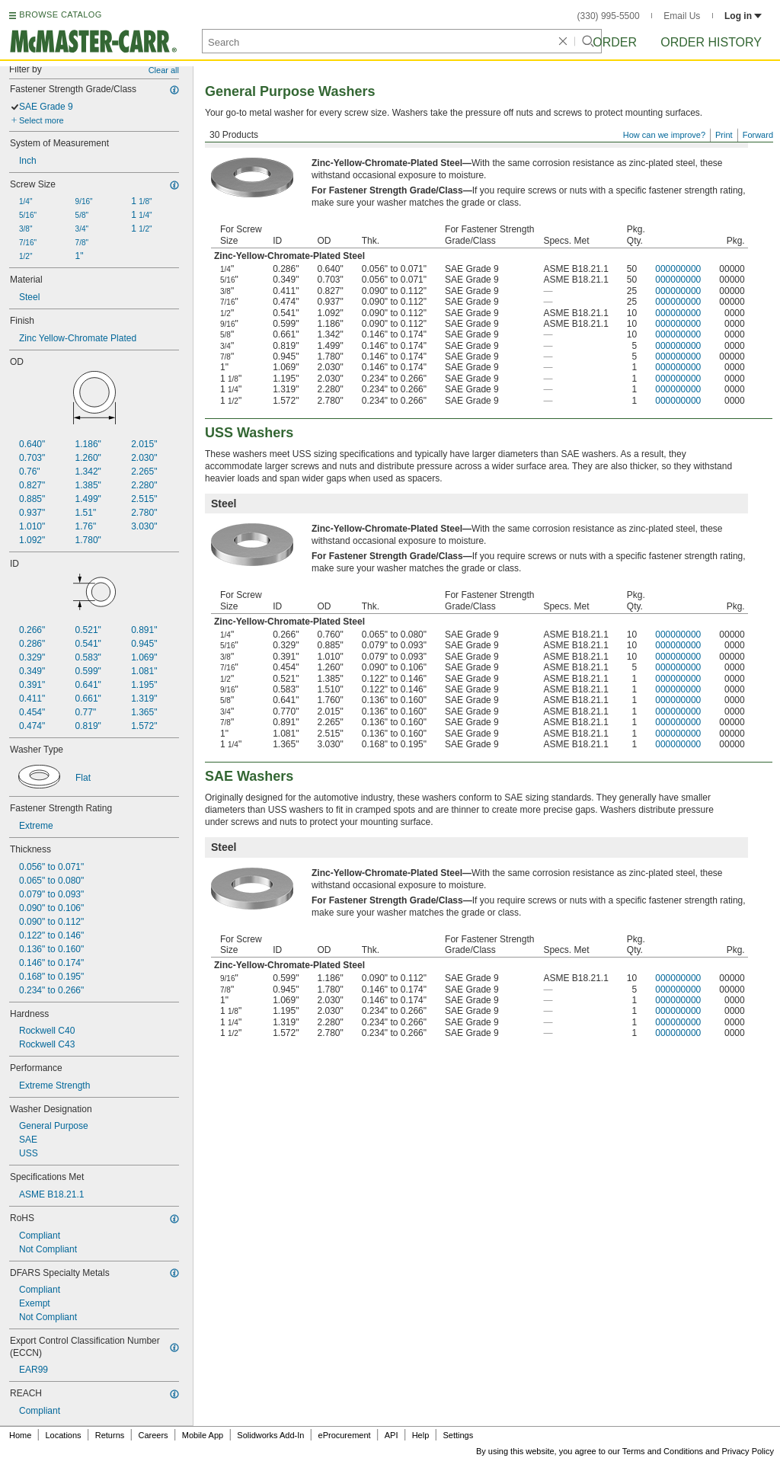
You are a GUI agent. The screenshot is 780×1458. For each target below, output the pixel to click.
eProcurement (344, 1435)
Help (421, 1435)
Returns (110, 1435)
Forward (758, 134)
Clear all (164, 70)
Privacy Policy (748, 1451)
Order (615, 42)
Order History (711, 42)
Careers (153, 1435)
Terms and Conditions (662, 1451)
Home (20, 1435)
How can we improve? (664, 134)
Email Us (681, 16)
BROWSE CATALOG (60, 14)
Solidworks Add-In (270, 1435)
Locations (64, 1435)
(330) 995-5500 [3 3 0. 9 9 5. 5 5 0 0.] (608, 16)
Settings (458, 1435)
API (391, 1435)
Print (724, 134)
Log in (743, 16)
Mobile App (202, 1435)
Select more (41, 120)
